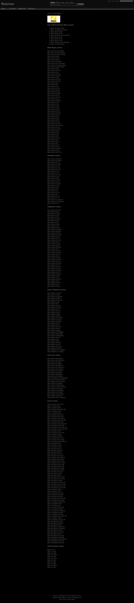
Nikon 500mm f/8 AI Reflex (55, 332)
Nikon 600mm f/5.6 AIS (54, 346)
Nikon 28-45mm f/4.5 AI (54, 447)
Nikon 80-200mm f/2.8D (54, 525)
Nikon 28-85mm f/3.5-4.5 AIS (56, 463)
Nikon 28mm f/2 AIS (53, 106)
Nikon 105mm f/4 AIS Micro (55, 390)
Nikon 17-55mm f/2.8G (58, 44)
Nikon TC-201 (51, 562)
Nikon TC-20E (51, 563)
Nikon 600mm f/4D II (53, 341)
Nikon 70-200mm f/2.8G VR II (56, 502)
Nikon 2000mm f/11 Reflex (55, 351)
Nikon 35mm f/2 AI (53, 136)
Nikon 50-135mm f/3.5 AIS (55, 493)
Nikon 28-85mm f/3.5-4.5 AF (55, 461)
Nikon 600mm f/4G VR (54, 343)
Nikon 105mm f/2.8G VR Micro (60, 42)
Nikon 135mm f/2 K (53, 249)
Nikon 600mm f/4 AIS (53, 337)
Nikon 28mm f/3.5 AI (53, 122)
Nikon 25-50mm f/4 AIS (54, 445)
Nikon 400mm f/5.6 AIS (54, 321)
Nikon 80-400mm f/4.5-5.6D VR (56, 539)
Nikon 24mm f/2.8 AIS (54, 93)
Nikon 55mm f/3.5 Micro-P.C (55, 367)
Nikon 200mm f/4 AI (53, 281)
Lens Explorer (12, 8)
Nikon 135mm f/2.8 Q (53, 258)
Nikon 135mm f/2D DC (54, 247)
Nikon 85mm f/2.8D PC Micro (56, 380)
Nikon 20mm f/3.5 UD (53, 81)
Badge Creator (22, 8)
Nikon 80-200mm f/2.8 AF (55, 521)
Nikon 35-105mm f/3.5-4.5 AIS (56, 484)
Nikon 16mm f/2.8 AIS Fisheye (56, 65)
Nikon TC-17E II (52, 558)
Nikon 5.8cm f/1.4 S (53, 203)
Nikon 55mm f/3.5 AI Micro (55, 369)
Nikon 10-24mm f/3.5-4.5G (55, 404)
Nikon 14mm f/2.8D (53, 56)
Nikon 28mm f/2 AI (53, 104)
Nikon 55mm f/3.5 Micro (54, 364)
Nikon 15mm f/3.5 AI (53, 58)
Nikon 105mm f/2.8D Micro (55, 385)
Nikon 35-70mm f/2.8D (54, 475)
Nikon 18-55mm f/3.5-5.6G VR (56, 420)
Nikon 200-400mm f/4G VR (55, 541)
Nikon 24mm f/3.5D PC (54, 100)
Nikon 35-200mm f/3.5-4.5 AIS (56, 487)
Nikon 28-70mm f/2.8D (54, 452)
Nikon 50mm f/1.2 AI (53, 162)
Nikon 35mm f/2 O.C (53, 141)
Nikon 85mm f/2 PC (53, 226)
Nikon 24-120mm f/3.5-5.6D (55, 440)
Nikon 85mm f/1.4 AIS (54, 210)
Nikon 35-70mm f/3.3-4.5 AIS (56, 479)
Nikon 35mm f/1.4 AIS (54, 129)
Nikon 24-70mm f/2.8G (58, 28)
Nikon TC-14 (51, 549)
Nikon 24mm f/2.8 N (53, 95)
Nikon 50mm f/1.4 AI (53, 168)
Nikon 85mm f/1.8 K (53, 215)
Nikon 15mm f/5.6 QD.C (54, 61)
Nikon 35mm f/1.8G (57, 33)
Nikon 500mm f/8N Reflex (55, 334)
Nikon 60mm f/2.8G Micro (55, 376)
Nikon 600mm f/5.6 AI (53, 344)
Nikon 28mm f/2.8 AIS (54, 113)
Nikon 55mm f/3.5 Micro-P (55, 365)
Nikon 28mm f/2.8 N (53, 116)
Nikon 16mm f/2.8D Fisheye (55, 67)
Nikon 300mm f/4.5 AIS (54, 307)
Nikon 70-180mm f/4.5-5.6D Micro (57, 378)
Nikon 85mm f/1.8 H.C (54, 219)
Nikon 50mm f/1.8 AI (53, 182)
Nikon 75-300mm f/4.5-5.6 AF (56, 519)
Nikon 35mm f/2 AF (53, 134)
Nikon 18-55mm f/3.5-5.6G (55, 416)
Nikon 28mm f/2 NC (53, 108)
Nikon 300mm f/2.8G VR (54, 300)
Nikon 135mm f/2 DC (53, 245)
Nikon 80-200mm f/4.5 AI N (55, 532)
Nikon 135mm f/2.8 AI (53, 251)
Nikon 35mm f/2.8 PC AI (54, 152)
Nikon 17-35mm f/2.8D (54, 411)
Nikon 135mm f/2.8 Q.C (54, 259)
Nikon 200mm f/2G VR (54, 279)
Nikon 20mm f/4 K (52, 84)
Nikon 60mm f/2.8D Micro (55, 374)
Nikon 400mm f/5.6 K (53, 323)
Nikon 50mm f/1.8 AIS (54, 183)
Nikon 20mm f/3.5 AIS (54, 79)
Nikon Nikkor (57, 13)
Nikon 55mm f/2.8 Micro (54, 362)
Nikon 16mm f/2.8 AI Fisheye (56, 63)
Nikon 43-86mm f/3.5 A (54, 491)
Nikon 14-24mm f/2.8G (54, 408)
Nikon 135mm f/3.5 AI (53, 261)
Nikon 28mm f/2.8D (53, 118)
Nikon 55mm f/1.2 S (53, 198)
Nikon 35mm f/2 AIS (53, 138)
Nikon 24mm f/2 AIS (53, 88)
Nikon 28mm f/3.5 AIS (54, 123)
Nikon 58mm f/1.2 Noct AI (55, 199)
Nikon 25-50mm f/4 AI (54, 443)
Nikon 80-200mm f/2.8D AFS (56, 527)
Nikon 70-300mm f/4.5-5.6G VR (56, 516)
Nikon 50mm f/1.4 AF (53, 166)
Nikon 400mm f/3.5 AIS (54, 319)
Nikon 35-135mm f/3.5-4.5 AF (56, 486)
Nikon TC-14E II (52, 555)
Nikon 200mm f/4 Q (53, 284)
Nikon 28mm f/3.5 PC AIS (55, 125)
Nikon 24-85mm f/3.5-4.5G (55, 438)
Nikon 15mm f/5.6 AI (53, 60)
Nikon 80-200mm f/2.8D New (56, 528)
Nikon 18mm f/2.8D (53, 68)
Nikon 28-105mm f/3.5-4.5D (55, 466)
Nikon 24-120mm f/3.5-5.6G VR (56, 441)
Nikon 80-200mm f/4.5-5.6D (55, 535)
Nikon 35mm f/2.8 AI (53, 147)
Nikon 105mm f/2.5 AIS (54, 235)
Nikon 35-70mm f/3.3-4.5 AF (55, 477)
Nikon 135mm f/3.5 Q (53, 265)
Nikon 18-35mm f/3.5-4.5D (55, 415)
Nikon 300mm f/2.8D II (54, 298)
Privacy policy (71, 599)
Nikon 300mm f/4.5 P (53, 312)
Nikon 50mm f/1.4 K (53, 171)
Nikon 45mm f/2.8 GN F (54, 159)
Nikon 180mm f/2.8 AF (54, 267)
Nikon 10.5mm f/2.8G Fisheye (56, 54)
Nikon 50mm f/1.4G (57, 40)
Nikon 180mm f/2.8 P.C (54, 274)
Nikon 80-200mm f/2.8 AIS (55, 523)
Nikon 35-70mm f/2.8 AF (54, 473)
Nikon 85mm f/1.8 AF (53, 213)
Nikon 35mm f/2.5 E (53, 145)
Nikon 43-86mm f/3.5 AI (54, 489)
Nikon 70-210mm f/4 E (54, 505)
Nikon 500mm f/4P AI (53, 328)
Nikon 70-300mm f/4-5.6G (55, 514)
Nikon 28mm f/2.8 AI (53, 111)
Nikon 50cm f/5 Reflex (54, 330)
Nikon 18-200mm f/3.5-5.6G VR (60, 35)
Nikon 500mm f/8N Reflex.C (55, 335)
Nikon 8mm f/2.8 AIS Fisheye (56, 52)
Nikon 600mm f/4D (53, 339)
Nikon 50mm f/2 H (52, 191)
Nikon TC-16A (51, 556)
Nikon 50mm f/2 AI (53, 189)
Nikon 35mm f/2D (52, 143)
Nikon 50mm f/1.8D (56, 32)
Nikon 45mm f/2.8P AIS (54, 160)
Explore (3, 8)
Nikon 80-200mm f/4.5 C (54, 534)
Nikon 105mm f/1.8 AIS (54, 229)
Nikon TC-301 (51, 567)
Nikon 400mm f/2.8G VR (54, 318)
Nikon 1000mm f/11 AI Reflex (56, 350)
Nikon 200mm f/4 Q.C (54, 286)
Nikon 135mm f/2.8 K (53, 256)
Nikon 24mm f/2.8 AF (53, 90)
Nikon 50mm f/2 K (52, 194)
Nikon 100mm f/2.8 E (53, 228)
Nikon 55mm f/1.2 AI (53, 196)
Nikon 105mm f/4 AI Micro (55, 388)
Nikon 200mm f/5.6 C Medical (56, 397)
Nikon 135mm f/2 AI (53, 242)
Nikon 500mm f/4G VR (54, 327)
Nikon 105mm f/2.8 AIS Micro (56, 381)
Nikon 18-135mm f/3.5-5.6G (55, 425)
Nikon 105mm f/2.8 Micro (55, 383)
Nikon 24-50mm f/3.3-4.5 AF (55, 432)
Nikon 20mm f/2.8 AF (53, 74)
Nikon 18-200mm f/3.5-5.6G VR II (57, 429)
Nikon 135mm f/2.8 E (53, 254)
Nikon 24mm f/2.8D (53, 99)
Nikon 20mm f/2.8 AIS (54, 75)
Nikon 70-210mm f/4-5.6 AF (55, 507)
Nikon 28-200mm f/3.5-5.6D (55, 468)
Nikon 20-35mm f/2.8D (54, 431)
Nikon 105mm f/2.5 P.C (54, 240)
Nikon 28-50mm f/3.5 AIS (55, 450)
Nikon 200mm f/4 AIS (53, 283)
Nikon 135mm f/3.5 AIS (54, 263)
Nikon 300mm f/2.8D (53, 295)
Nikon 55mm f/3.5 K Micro (55, 371)
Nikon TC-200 (51, 560)
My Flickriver (31, 8)
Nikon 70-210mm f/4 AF (54, 503)
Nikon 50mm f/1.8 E (53, 185)
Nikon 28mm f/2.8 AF (53, 109)
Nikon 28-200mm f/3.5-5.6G (55, 470)
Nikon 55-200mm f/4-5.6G (55, 496)
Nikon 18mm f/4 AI (53, 72)
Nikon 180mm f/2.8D (53, 275)
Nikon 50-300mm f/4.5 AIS (55, 495)
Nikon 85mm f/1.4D (56, 37)
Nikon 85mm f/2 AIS (53, 224)
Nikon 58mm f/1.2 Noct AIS (55, 201)
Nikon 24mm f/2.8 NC (53, 97)
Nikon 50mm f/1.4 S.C (54, 175)
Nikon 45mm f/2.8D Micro (55, 358)
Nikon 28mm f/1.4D (53, 102)
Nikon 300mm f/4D (53, 304)
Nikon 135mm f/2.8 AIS (54, 252)
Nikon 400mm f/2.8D (53, 314)
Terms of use (62, 599)
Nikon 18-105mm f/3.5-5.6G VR (56, 424)
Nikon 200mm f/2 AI (53, 277)
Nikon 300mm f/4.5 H (53, 309)
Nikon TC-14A (51, 551)
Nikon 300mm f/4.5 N (53, 311)
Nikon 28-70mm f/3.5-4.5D (55, 455)
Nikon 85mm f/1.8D (53, 220)
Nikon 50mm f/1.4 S (53, 173)
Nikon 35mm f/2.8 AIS (54, 148)
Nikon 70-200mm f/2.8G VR (59, 30)
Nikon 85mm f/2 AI (53, 222)
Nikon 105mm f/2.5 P (53, 238)
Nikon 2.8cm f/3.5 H (53, 120)
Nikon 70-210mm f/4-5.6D (55, 509)
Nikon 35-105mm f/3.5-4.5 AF (56, 482)
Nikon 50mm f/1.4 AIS (54, 169)
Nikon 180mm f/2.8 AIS (54, 270)
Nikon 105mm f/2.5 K (53, 236)
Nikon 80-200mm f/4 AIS (54, 530)
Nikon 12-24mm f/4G (53, 406)
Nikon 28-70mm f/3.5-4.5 (54, 454)
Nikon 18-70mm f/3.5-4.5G (55, 422)
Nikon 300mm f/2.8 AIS (54, 293)
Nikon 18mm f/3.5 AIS (54, 70)
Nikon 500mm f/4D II (53, 325)
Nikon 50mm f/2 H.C (53, 192)
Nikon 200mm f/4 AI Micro (55, 392)
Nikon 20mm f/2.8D (53, 77)
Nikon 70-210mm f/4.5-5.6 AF (56, 511)
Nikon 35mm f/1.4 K (53, 132)
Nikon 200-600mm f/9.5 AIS (55, 542)
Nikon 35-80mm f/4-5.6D (54, 480)
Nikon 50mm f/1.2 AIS (54, 164)
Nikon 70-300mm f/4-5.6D (55, 512)
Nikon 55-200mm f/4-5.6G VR (56, 498)
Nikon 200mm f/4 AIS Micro (55, 394)
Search (81, 4)
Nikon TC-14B (51, 553)
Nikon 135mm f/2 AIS (53, 244)
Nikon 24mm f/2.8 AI (53, 92)
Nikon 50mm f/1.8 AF (53, 180)
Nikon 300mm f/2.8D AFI (54, 296)
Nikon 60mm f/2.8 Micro (54, 372)
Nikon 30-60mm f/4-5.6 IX (55, 471)
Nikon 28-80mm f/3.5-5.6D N (56, 457)
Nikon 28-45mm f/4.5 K (54, 448)
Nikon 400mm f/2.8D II (54, 316)
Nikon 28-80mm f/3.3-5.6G (55, 459)
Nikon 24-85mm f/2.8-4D (54, 436)
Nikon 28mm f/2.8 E (53, 115)
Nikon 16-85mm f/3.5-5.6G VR (56, 409)
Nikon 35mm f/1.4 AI (53, 127)
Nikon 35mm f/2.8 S (53, 150)
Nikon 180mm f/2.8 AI (53, 268)
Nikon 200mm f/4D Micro (54, 395)
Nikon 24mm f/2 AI (53, 86)
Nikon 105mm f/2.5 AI (53, 233)
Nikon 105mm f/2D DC (54, 231)
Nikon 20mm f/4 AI (53, 83)
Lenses (49, 13)
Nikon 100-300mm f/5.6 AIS (55, 537)
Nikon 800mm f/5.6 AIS (54, 348)
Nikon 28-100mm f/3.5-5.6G (55, 464)
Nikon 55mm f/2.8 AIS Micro (55, 360)
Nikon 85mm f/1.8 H (53, 217)
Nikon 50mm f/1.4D (56, 39)
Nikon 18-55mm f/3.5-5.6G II (56, 418)
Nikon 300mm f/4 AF (53, 302)
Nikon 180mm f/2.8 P (53, 272)
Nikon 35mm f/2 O (52, 139)
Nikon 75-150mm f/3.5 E (54, 518)
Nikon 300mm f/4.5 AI (53, 305)
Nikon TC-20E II (52, 565)
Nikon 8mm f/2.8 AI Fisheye (55, 51)
